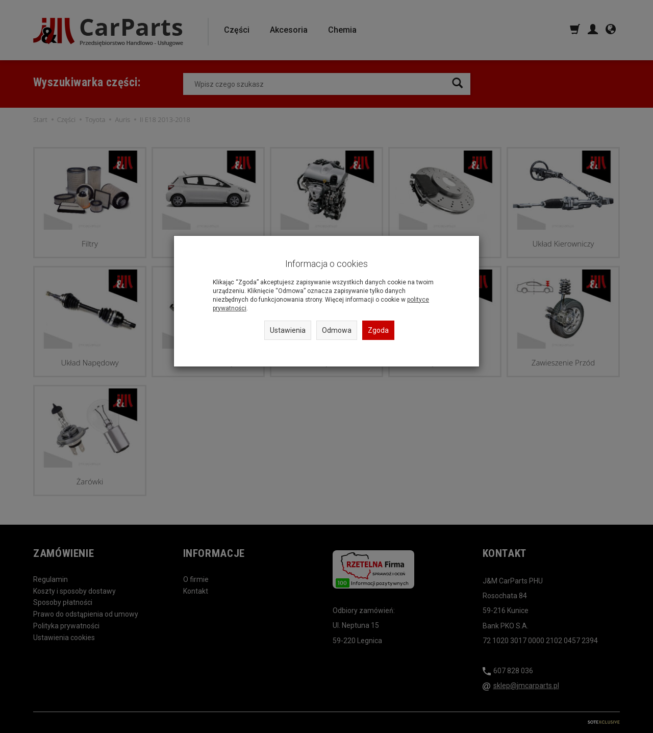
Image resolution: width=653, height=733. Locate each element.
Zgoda (378, 330)
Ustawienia (288, 330)
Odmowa (336, 330)
